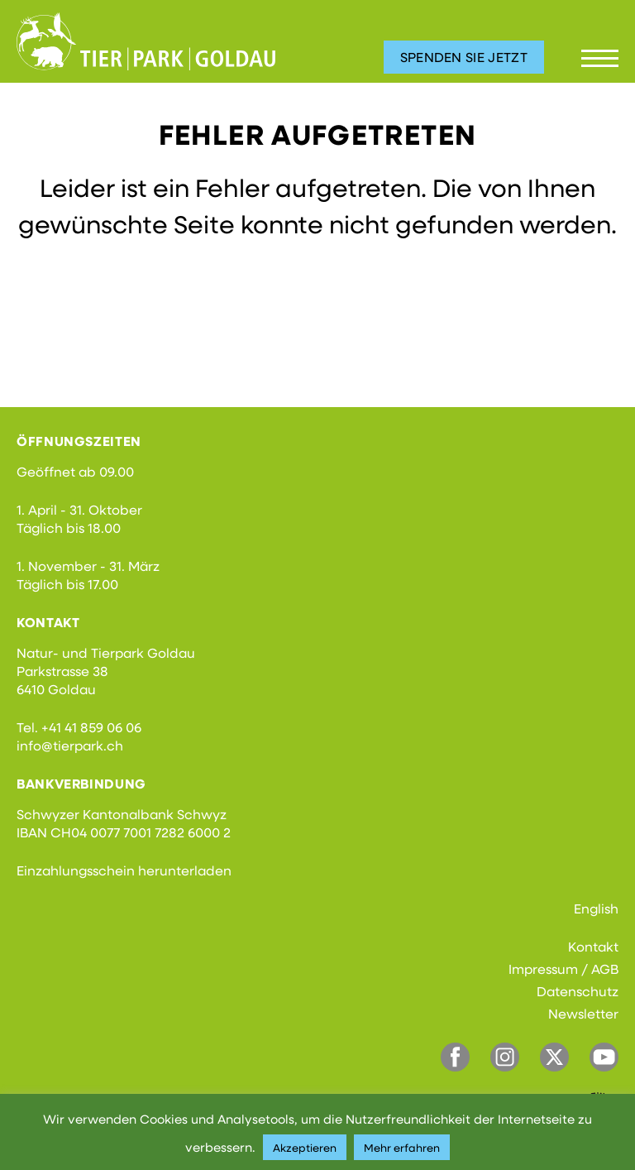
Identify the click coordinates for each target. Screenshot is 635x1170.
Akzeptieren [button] (305, 1147)
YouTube (604, 1057)
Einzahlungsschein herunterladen (124, 870)
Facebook (455, 1057)
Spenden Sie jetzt (464, 56)
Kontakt (593, 946)
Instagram (504, 1057)
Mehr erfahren (402, 1147)
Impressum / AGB (563, 968)
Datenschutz (577, 991)
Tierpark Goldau (146, 41)
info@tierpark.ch (70, 745)
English (596, 908)
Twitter (554, 1057)
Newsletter (583, 1013)
